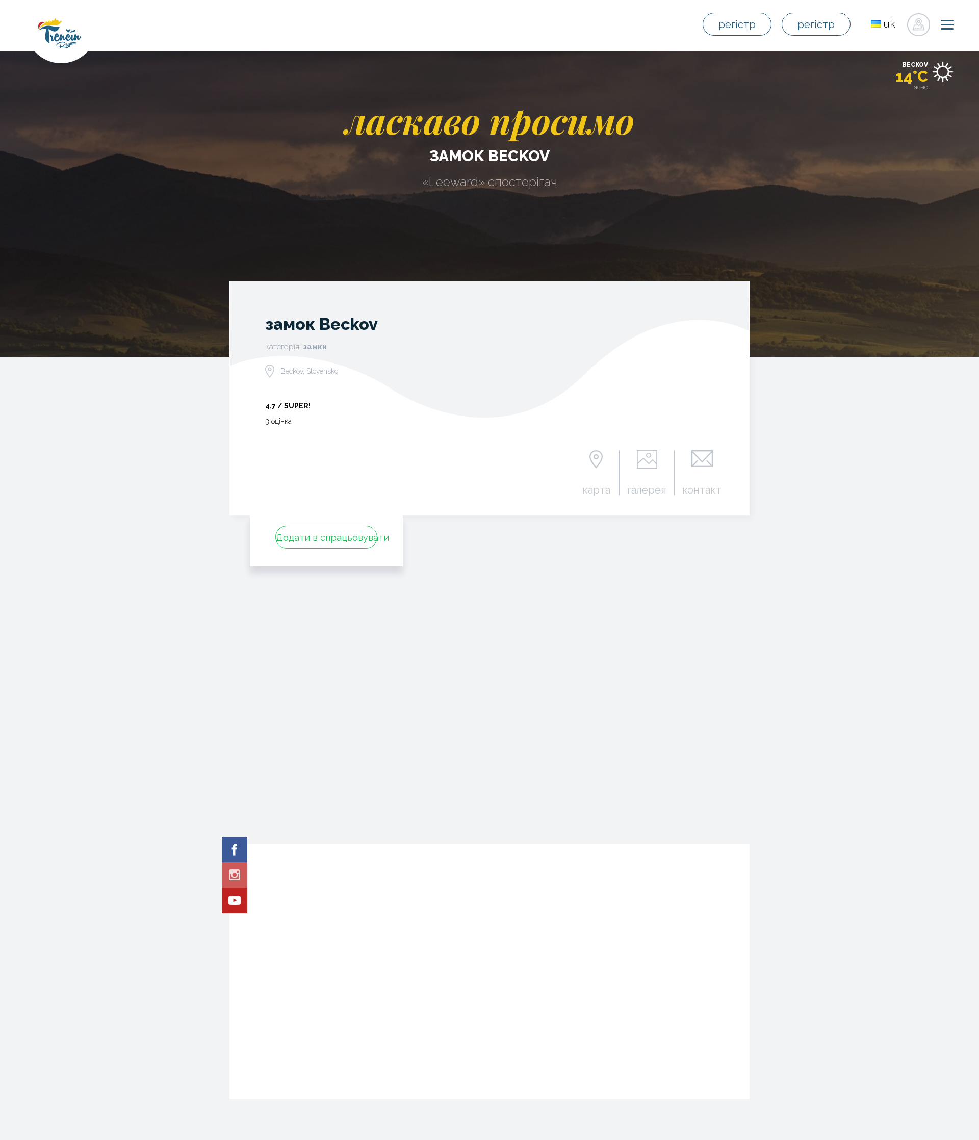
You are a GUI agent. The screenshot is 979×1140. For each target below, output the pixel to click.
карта (596, 489)
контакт (702, 489)
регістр (737, 24)
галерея (646, 489)
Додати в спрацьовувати (326, 537)
